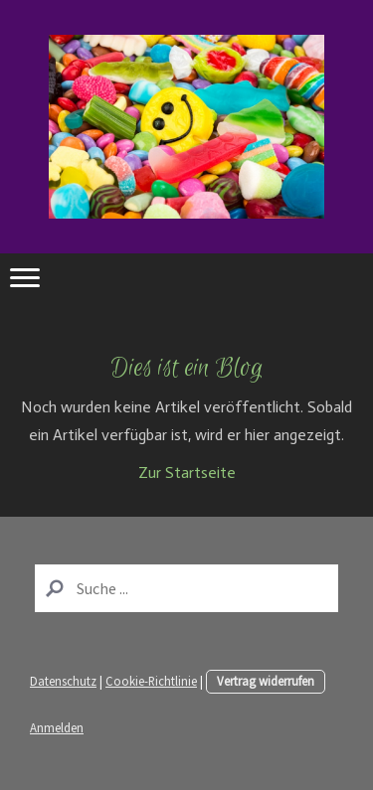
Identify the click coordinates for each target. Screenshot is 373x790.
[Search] (186, 588)
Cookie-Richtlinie (151, 681)
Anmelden (57, 727)
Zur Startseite (187, 472)
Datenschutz (63, 681)
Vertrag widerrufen (265, 681)
